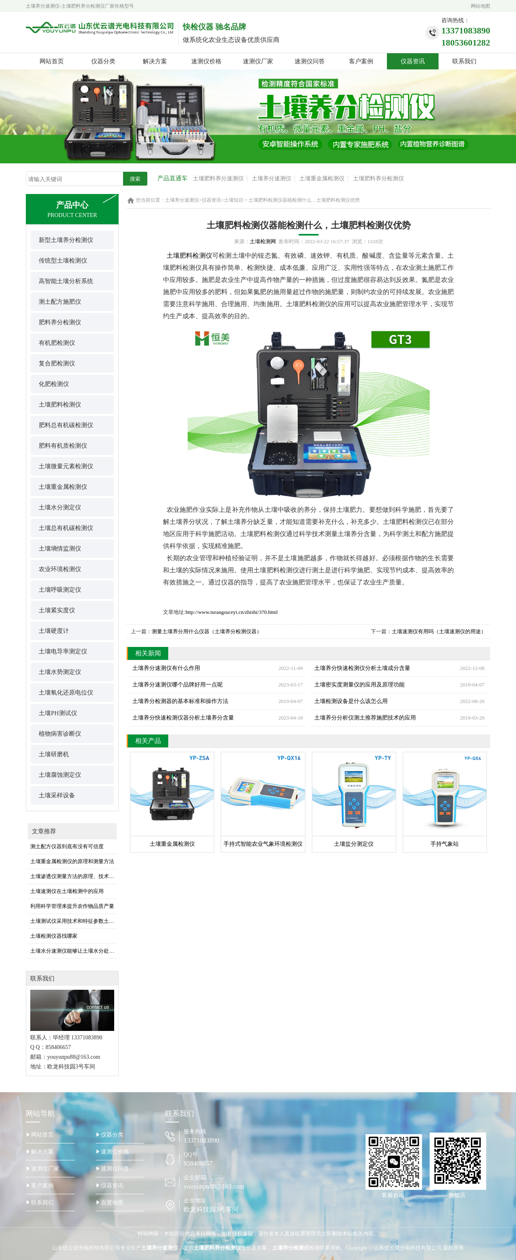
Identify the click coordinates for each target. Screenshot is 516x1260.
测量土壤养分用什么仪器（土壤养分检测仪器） (207, 631)
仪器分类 (103, 61)
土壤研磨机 (54, 754)
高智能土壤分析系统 (66, 281)
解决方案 (155, 61)
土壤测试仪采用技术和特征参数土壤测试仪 (73, 921)
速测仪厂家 (258, 61)
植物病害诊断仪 (60, 733)
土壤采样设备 (57, 795)
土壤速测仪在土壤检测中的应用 (67, 891)
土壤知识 (233, 200)
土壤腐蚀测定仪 (60, 775)
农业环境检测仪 (60, 569)
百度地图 (112, 1203)
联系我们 (464, 61)
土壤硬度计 (54, 631)
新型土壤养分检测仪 (66, 240)
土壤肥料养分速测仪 (218, 178)
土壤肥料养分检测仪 (378, 178)
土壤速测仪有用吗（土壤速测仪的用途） (439, 631)
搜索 (135, 179)
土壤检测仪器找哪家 (53, 936)
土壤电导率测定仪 (63, 651)
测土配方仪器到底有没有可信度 (67, 846)
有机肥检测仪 (57, 343)
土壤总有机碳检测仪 (66, 528)
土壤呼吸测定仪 (60, 589)
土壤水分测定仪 (60, 507)
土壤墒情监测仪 (60, 548)
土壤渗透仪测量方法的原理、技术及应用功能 (73, 876)
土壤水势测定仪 (60, 672)
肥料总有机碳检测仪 (66, 425)
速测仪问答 (310, 61)
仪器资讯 (413, 61)
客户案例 (361, 61)
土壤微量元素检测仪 (66, 466)
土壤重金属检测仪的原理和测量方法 (72, 861)
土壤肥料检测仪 (60, 404)
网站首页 (52, 61)
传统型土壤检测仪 (63, 260)
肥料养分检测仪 (60, 322)
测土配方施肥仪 (60, 301)
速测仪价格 (206, 61)
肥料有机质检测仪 (63, 445)
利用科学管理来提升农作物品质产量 (72, 906)
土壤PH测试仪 (58, 713)
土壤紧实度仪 (57, 610)
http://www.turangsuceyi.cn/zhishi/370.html (232, 612)
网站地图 (480, 6)
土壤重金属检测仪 (322, 178)
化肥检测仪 (54, 384)
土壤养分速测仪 (271, 178)
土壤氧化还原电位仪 (66, 692)
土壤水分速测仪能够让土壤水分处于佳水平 (73, 951)
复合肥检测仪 (57, 363)
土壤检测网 (263, 241)
